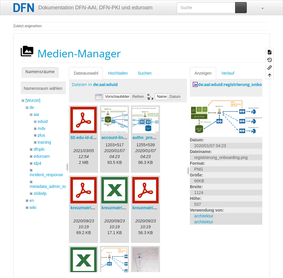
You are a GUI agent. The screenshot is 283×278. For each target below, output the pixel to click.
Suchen (144, 73)
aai (36, 114)
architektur (203, 216)
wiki (32, 207)
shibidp (40, 193)
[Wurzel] (32, 100)
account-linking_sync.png (126, 137)
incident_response (46, 174)
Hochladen (118, 73)
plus (41, 135)
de (31, 107)
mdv (41, 128)
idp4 (37, 163)
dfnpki (39, 149)
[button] (259, 7)
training (44, 142)
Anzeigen (203, 73)
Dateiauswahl (86, 73)
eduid (43, 121)
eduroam (42, 156)
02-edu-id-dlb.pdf (87, 137)
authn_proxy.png (148, 137)
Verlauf (227, 73)
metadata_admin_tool (49, 186)
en (31, 200)
